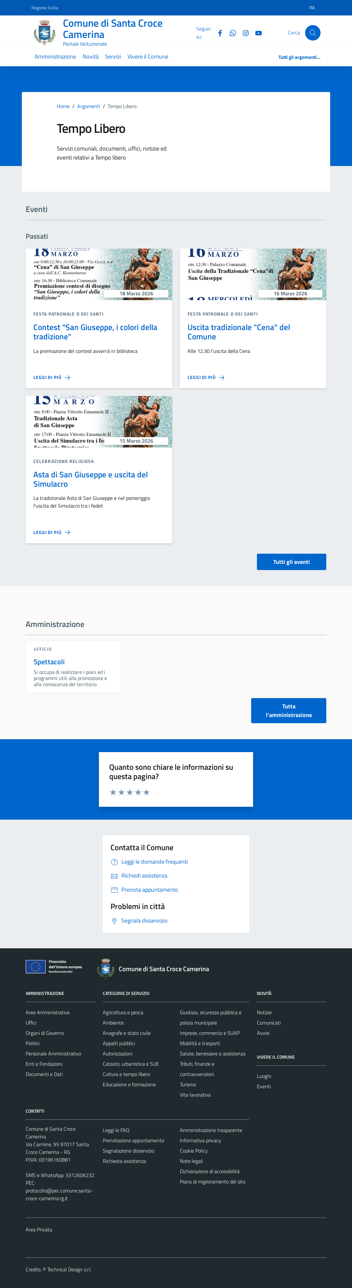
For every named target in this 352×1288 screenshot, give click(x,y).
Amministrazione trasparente (211, 1130)
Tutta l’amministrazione (289, 710)
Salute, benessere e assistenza (212, 1053)
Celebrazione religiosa (63, 461)
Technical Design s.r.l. (69, 1269)
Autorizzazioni (117, 1053)
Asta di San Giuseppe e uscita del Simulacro (90, 479)
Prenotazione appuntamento (133, 1140)
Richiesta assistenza (124, 1161)
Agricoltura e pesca (123, 1012)
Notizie (264, 1012)
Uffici (31, 1022)
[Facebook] (217, 32)
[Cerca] (313, 33)
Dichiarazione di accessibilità (210, 1171)
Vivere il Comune (148, 56)
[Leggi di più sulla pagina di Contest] (51, 377)
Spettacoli (49, 662)
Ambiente (113, 1022)
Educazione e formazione (129, 1084)
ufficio (43, 649)
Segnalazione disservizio (128, 1151)
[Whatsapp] (230, 32)
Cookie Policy (194, 1151)
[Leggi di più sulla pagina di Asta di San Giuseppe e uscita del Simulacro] (51, 532)
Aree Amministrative (48, 1012)
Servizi (113, 56)
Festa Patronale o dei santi (68, 313)
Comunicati (269, 1022)
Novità (91, 56)
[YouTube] (256, 32)
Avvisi (263, 1033)
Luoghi (264, 1076)
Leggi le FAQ (116, 1130)
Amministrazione (55, 56)
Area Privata (39, 1229)
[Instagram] (243, 32)
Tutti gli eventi (291, 561)
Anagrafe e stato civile (127, 1033)
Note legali (191, 1161)
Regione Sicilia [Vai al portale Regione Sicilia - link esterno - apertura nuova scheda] (44, 7)
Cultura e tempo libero (126, 1074)
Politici (33, 1043)
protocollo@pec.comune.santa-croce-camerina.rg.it (59, 1194)
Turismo (188, 1084)
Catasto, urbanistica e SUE (131, 1064)
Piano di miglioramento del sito (212, 1181)
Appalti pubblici (119, 1043)
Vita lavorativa (195, 1095)
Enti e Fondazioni (44, 1064)
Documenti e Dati (44, 1074)
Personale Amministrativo (53, 1053)
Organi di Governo (45, 1033)
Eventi (264, 1086)
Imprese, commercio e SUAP (210, 1033)
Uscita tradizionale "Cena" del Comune (239, 332)
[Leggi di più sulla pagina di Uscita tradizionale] (206, 377)
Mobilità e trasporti (200, 1043)
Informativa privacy (200, 1140)
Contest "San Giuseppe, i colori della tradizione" (95, 332)
